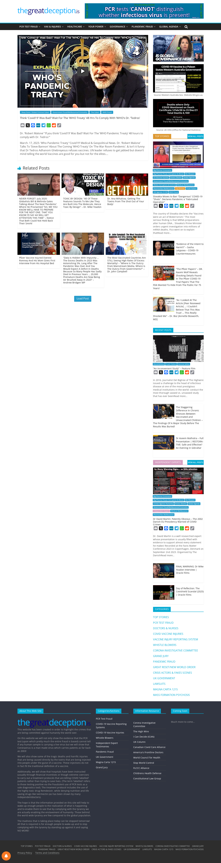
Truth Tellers (191, 189)
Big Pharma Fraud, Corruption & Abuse (168, 174)
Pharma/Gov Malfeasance (164, 189)
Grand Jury (102, 767)
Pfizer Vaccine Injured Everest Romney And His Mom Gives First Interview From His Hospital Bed (37, 260)
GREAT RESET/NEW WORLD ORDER (174, 667)
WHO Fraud (107, 112)
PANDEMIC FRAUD (164, 661)
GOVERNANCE (117, 26)
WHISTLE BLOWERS (164, 645)
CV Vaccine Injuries (161, 177)
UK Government (104, 756)
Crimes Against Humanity (163, 504)
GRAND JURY (161, 656)
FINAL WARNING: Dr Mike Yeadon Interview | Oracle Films (190, 569)
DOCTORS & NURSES (165, 628)
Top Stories (180, 189)
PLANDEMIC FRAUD (142, 26)
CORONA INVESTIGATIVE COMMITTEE (175, 650)
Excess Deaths (176, 177)
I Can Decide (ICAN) (143, 736)
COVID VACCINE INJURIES (168, 634)
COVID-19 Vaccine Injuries (110, 732)
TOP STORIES (161, 617)
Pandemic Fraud (105, 751)
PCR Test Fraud (104, 718)
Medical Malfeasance (185, 185)
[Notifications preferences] (6, 856)
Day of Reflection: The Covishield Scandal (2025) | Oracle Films (190, 591)
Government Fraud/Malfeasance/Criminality (70, 112)
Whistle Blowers (104, 737)
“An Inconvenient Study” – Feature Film (174, 368)
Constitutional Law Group (147, 778)
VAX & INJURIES (52, 26)
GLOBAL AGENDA (168, 26)
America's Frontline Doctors (148, 752)
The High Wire (141, 731)
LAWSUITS (159, 684)
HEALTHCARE (74, 26)
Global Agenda (189, 177)
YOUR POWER (95, 26)
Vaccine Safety (183, 364)
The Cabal (95, 112)
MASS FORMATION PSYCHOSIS (171, 695)
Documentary (159, 364)
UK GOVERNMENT (164, 678)
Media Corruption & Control (164, 185)
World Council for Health (146, 757)
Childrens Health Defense (147, 773)
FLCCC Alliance (141, 768)
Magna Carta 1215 (106, 762)
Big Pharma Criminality (162, 170)
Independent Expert (161, 511)
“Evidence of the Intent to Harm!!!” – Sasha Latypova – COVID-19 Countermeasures (190, 248)
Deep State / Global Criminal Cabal (35, 112)
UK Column (139, 741)
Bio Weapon (190, 174)
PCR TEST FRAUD (28, 26)
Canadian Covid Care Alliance (149, 747)
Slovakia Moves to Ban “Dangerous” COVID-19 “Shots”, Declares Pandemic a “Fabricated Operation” (177, 199)
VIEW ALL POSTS (195, 136)
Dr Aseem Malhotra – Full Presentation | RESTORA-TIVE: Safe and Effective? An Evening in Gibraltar (190, 443)
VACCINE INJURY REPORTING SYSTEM (175, 639)
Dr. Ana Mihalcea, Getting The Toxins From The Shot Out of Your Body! (125, 201)
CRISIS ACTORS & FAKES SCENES (172, 672)
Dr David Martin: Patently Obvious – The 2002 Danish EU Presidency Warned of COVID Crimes (178, 521)
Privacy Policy (24, 852)
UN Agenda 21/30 (160, 192)
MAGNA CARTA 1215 (165, 689)
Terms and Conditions (47, 852)
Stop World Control (143, 762)
